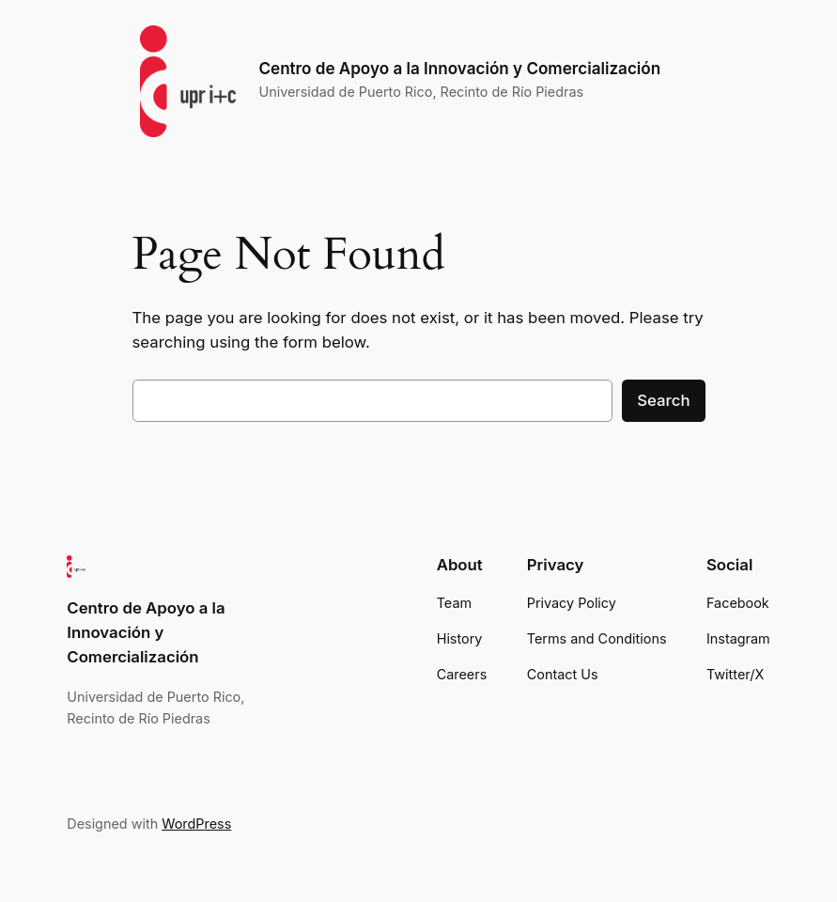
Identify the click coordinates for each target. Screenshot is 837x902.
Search (663, 400)
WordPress (196, 824)
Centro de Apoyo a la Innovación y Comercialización (459, 68)
